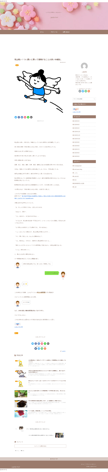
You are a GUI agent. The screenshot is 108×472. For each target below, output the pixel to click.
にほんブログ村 (19, 327)
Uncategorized (77, 165)
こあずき (84, 72)
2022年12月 (77, 131)
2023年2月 (76, 128)
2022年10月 (77, 138)
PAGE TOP (54, 460)
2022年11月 (77, 135)
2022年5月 (76, 156)
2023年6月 (76, 124)
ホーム (82, 465)
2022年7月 (76, 149)
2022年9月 (76, 142)
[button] (94, 99)
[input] (84, 99)
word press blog (78, 169)
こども (75, 172)
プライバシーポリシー (91, 465)
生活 (16, 332)
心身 (75, 187)
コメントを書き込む (40, 447)
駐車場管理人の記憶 (79, 183)
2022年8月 (76, 145)
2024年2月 (76, 121)
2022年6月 (76, 152)
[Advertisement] (54, 45)
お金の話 (76, 176)
